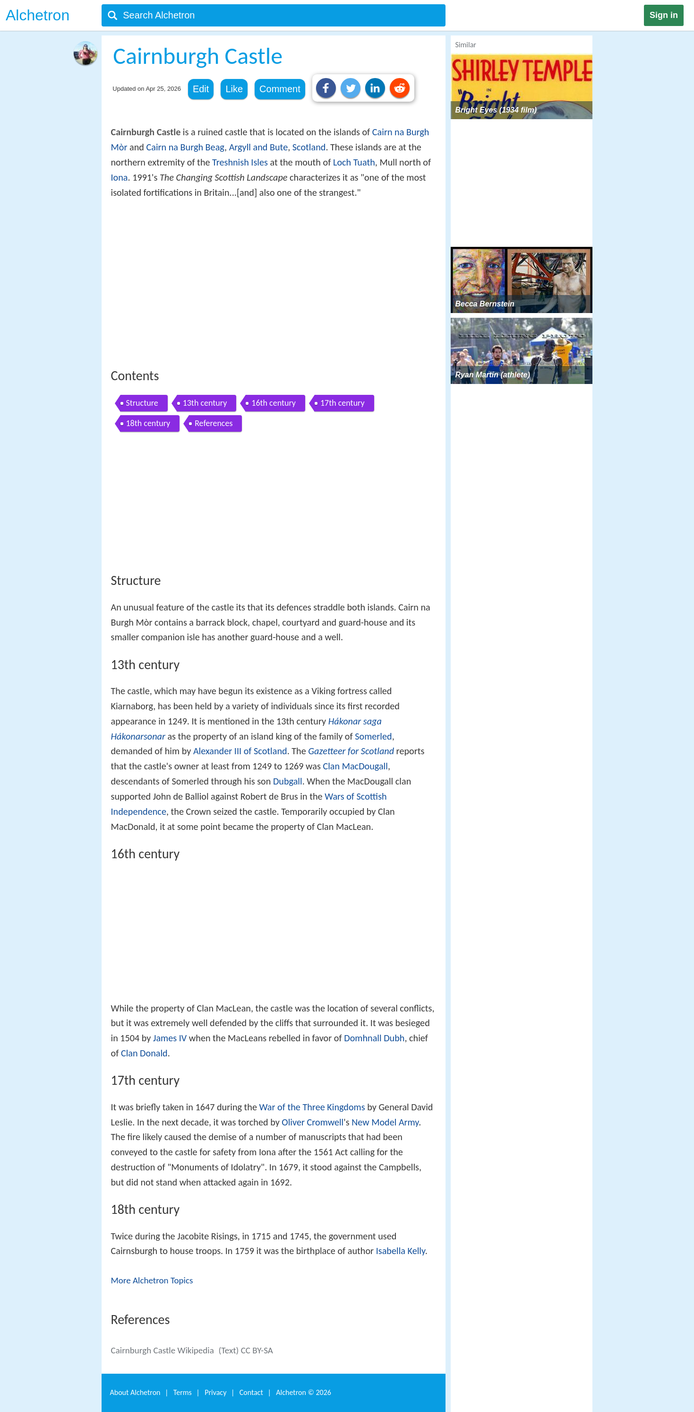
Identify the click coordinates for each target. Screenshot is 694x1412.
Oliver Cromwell (312, 1122)
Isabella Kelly (400, 1250)
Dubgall (287, 781)
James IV (170, 1038)
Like (234, 89)
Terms (182, 1392)
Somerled (373, 736)
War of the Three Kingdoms (312, 1107)
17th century (342, 403)
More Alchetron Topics (152, 1280)
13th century (205, 403)
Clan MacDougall (355, 766)
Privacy (215, 1392)
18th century (148, 423)
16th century (273, 403)
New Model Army (385, 1122)
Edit (201, 89)
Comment (279, 89)
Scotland (309, 147)
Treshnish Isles (240, 162)
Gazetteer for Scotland (351, 751)
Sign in (664, 15)
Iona (119, 177)
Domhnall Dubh (374, 1038)
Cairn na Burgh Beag (185, 147)
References (213, 423)
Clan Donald (144, 1053)
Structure (142, 403)
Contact (251, 1392)
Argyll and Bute (258, 147)
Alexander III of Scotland (240, 751)
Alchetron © (303, 1392)
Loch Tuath (354, 162)
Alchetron (37, 15)
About (135, 1392)
